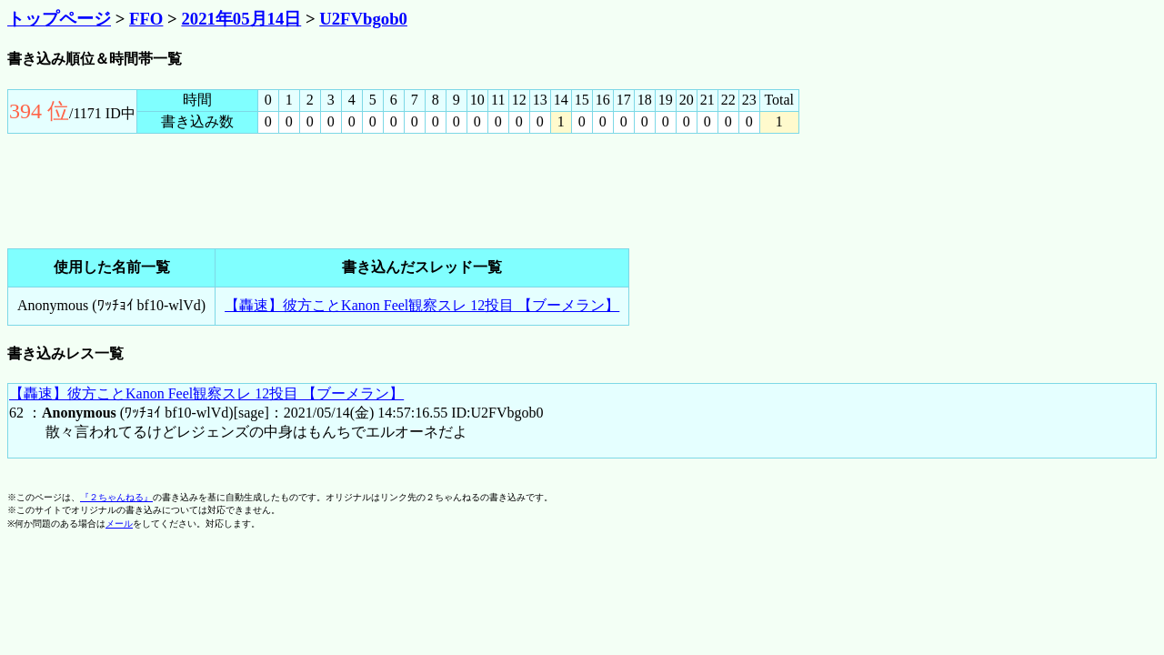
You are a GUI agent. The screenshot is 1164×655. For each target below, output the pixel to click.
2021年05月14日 (241, 18)
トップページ (59, 18)
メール (119, 524)
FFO (146, 18)
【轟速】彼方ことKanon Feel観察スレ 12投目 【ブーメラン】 (422, 305)
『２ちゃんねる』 (116, 497)
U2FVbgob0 (363, 18)
